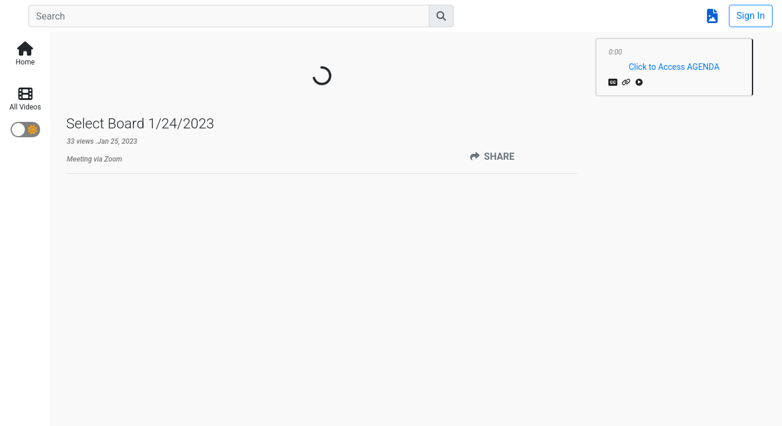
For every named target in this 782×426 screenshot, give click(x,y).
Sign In (751, 15)
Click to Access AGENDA (673, 67)
